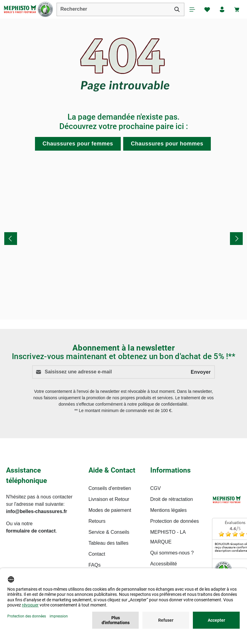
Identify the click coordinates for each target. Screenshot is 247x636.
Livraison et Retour (109, 499)
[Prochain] (236, 238)
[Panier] (237, 9)
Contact (97, 554)
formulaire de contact (31, 530)
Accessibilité (163, 563)
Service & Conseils (109, 532)
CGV (155, 488)
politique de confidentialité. (163, 404)
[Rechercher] (176, 9)
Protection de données (174, 521)
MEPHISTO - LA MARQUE (168, 536)
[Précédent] (10, 238)
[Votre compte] (222, 9)
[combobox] (113, 9)
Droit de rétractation (171, 499)
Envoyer (201, 372)
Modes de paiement (110, 510)
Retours (97, 521)
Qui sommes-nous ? (172, 552)
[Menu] (191, 9)
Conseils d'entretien (110, 488)
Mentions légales (168, 510)
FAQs (95, 565)
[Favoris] (207, 9)
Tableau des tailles (109, 543)
